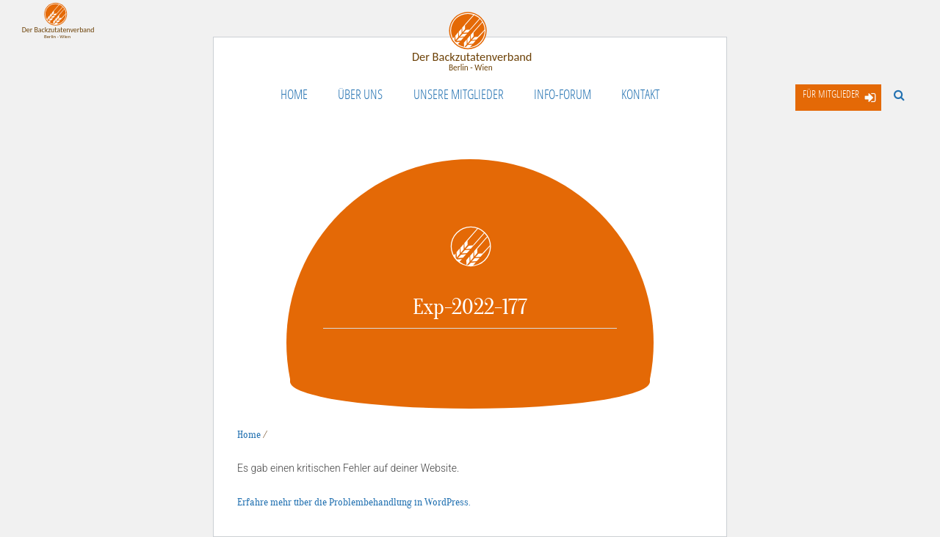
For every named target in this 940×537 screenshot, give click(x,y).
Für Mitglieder (831, 94)
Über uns (360, 94)
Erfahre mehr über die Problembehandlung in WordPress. (354, 502)
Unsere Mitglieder (458, 94)
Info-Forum (562, 94)
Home (294, 94)
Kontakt (640, 94)
